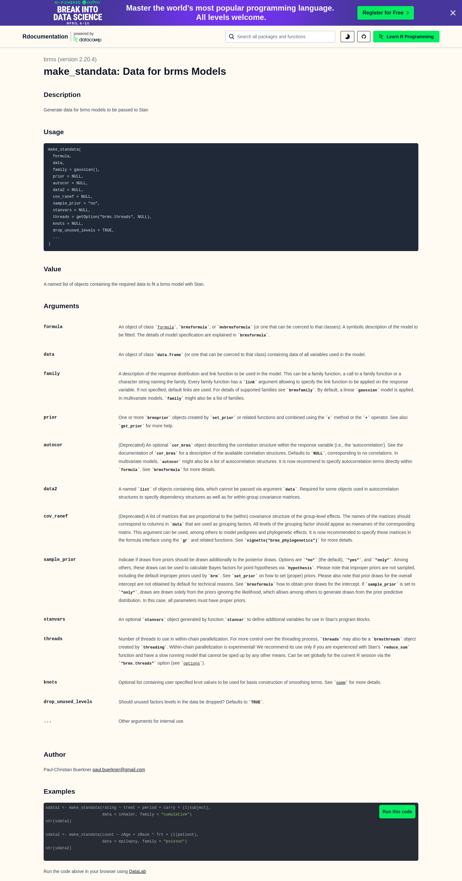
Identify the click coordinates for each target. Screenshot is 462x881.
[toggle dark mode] (347, 36)
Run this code (397, 811)
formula (166, 327)
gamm (341, 683)
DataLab (137, 871)
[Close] (453, 12)
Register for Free (386, 12)
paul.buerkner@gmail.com (119, 769)
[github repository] (364, 36)
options (192, 663)
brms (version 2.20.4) (70, 59)
